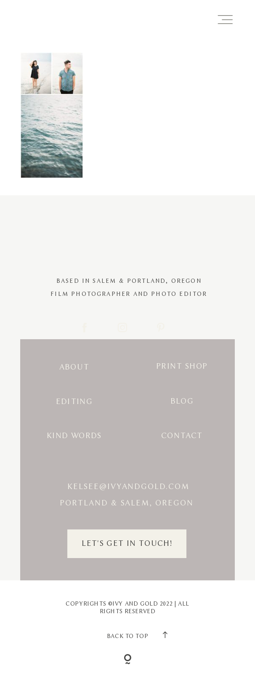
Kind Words (74, 435)
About (74, 367)
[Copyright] (127, 660)
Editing (74, 401)
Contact (182, 435)
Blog (182, 401)
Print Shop (182, 366)
